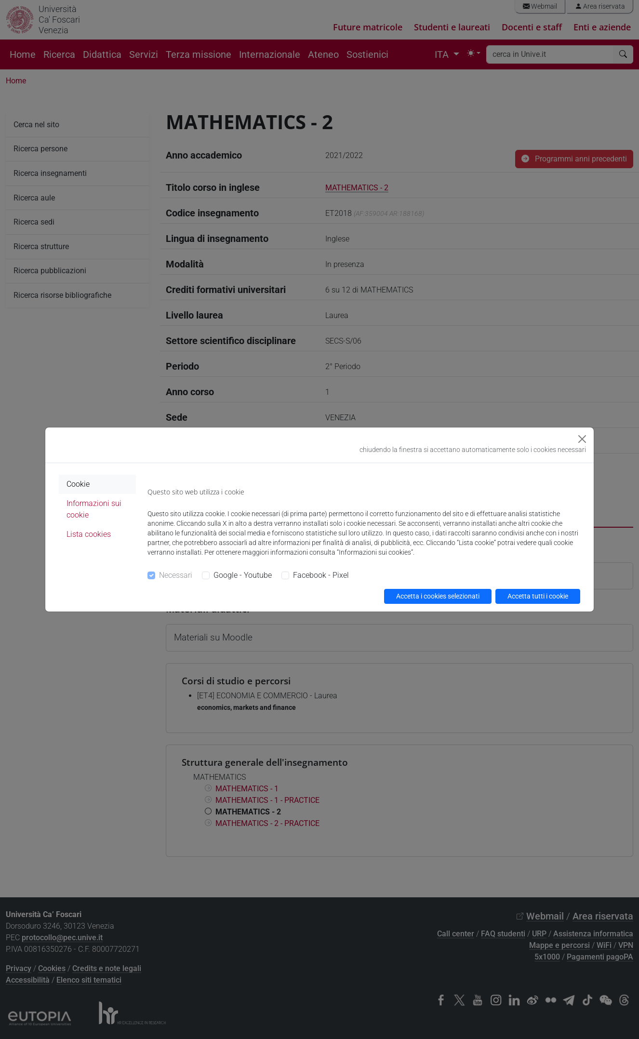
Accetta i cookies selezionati (437, 596)
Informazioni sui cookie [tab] (94, 509)
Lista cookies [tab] (89, 534)
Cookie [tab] (78, 484)
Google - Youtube (242, 575)
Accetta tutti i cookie (537, 596)
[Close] (582, 439)
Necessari (175, 575)
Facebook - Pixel (321, 575)
